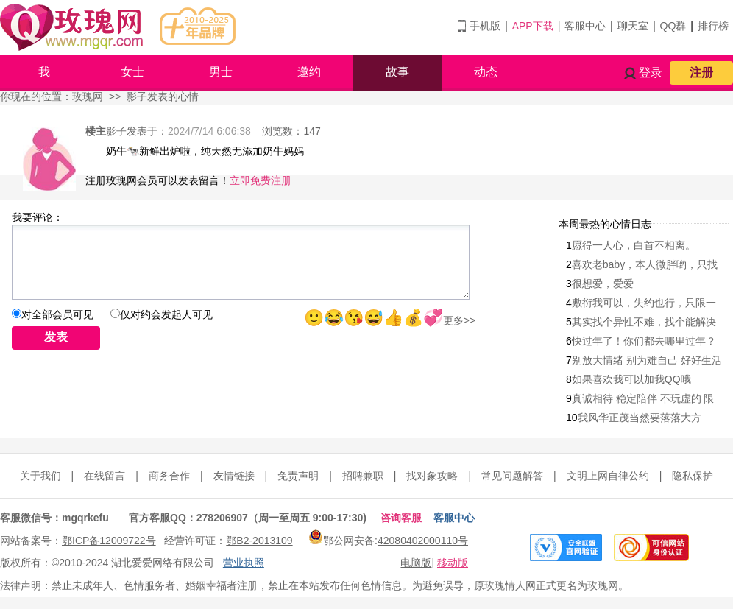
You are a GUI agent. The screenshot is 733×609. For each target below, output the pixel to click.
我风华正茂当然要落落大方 (639, 417)
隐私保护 (692, 476)
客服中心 (585, 26)
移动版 (452, 562)
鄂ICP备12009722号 (109, 540)
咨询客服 (401, 518)
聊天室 (632, 26)
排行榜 (713, 26)
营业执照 (243, 562)
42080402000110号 (423, 540)
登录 (650, 72)
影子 (116, 131)
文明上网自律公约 (608, 476)
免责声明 (298, 476)
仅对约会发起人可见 (166, 314)
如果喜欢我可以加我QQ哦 (631, 379)
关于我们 (40, 476)
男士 (221, 72)
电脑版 (415, 562)
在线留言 (104, 476)
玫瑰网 (87, 96)
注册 (701, 72)
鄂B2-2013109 (259, 540)
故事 (397, 72)
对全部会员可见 (57, 314)
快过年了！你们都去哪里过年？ (644, 341)
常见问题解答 (512, 476)
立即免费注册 (260, 180)
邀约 (309, 72)
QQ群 (673, 26)
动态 (485, 72)
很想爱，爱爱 (603, 283)
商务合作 (169, 476)
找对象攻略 (432, 476)
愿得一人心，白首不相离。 (633, 245)
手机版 (485, 26)
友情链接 (234, 476)
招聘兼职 (362, 476)
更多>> (459, 320)
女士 (132, 72)
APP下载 (532, 26)
